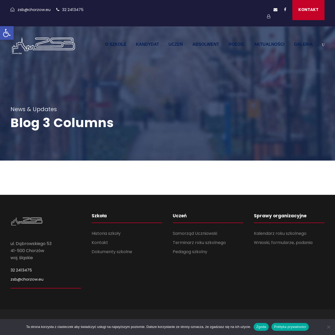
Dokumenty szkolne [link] (112, 252)
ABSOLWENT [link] (205, 44)
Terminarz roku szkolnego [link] (199, 243)
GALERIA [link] (303, 44)
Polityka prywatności (290, 327)
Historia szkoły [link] (106, 233)
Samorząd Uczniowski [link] (195, 233)
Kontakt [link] (100, 243)
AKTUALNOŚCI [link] (269, 44)
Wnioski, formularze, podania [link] (283, 243)
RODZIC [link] (236, 44)
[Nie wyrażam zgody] (328, 327)
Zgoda (261, 327)
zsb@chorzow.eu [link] (26, 279)
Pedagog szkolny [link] (190, 252)
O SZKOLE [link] (115, 44)
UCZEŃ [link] (176, 44)
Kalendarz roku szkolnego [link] (280, 233)
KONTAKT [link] (308, 9)
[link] (7, 33)
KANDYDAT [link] (147, 44)
